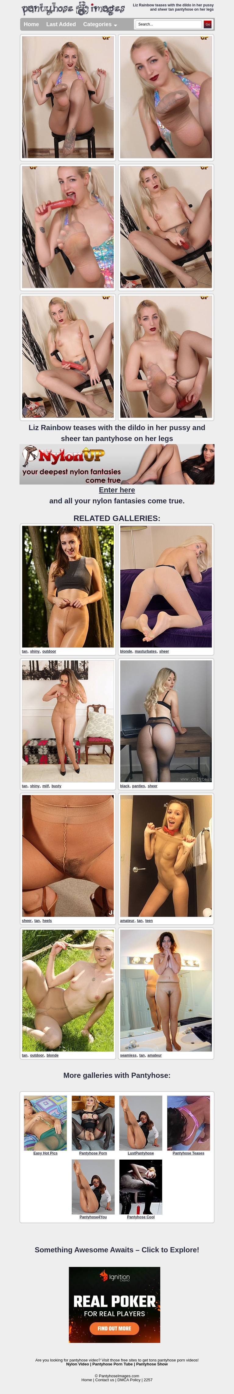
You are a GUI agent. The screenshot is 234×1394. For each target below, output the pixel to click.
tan (24, 651)
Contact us (104, 1380)
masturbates (145, 651)
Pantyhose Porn (93, 1125)
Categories (100, 24)
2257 (148, 1380)
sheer (164, 651)
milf (45, 786)
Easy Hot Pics (45, 1125)
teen (149, 921)
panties (138, 786)
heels (47, 921)
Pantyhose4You (93, 1189)
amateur (127, 921)
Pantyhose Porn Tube (112, 1364)
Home (31, 24)
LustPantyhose (140, 1125)
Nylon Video (77, 1364)
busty (56, 786)
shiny (35, 651)
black (124, 786)
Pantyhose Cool (140, 1189)
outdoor (49, 651)
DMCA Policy (128, 1380)
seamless (128, 1055)
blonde (126, 651)
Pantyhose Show (152, 1364)
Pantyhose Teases (188, 1125)
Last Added (61, 24)
